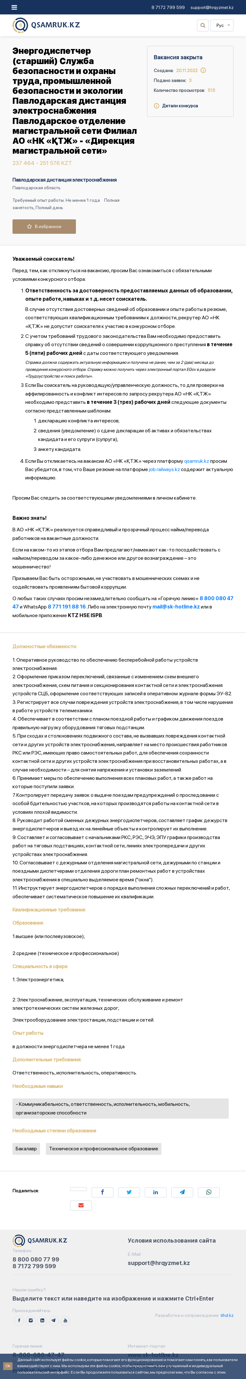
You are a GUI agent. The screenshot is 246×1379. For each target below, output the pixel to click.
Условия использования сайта (172, 1240)
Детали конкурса (176, 105)
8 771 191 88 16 (67, 607)
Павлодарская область (36, 187)
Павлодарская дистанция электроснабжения (64, 180)
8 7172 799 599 (168, 7)
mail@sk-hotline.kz (176, 607)
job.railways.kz (164, 469)
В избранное (44, 226)
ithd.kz (227, 1315)
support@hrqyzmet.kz (212, 7)
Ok (7, 1366)
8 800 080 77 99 (35, 1259)
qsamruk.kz (196, 461)
